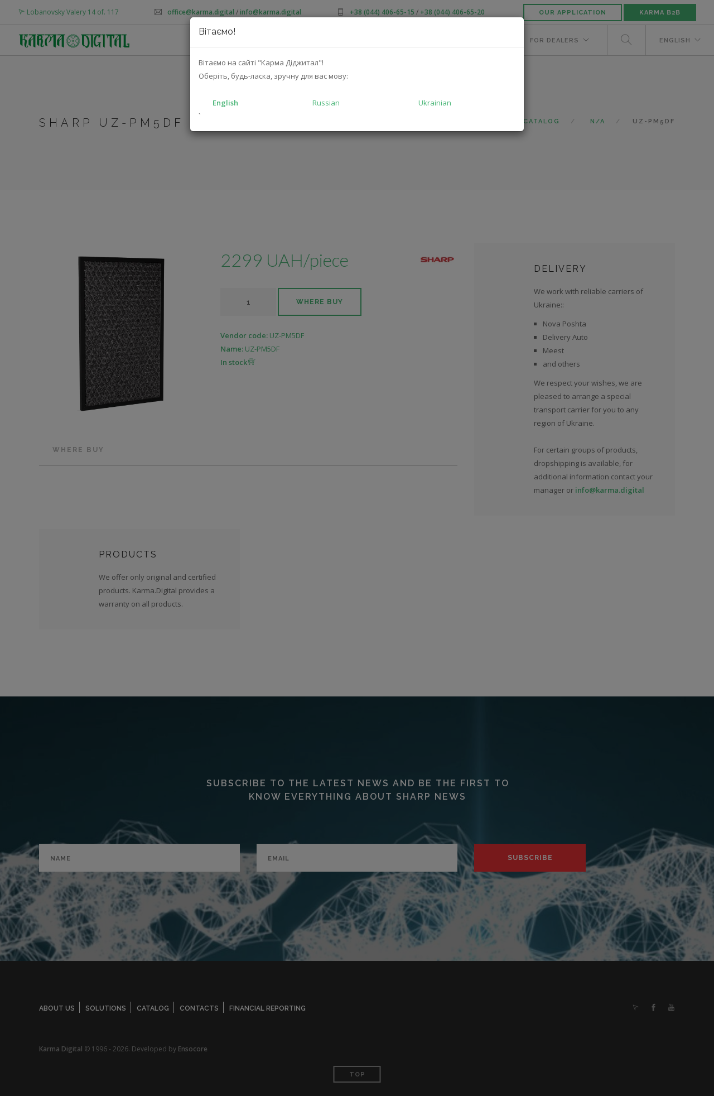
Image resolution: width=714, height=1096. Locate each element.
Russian (326, 103)
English (225, 103)
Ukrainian (434, 103)
